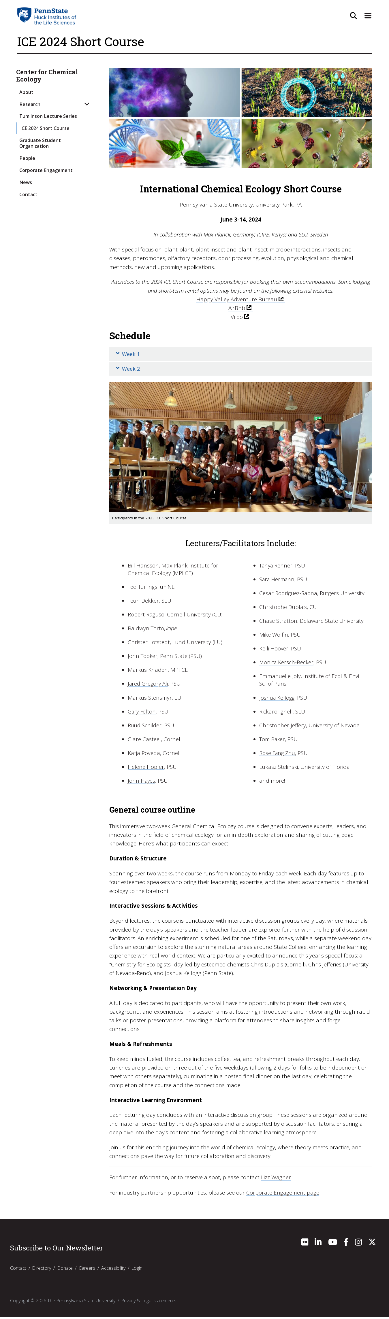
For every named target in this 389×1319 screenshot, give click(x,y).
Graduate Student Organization (40, 143)
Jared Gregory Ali (148, 686)
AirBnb (236, 308)
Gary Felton (142, 713)
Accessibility (113, 1270)
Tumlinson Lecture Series (48, 116)
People (27, 158)
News (25, 182)
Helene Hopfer (146, 769)
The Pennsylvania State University (81, 1302)
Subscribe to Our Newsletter (56, 1250)
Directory (41, 1270)
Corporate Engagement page (282, 1194)
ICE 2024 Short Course (44, 128)
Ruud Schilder (145, 727)
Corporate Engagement (46, 170)
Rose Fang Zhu (277, 755)
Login (136, 1270)
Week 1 (129, 354)
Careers (87, 1270)
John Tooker (143, 658)
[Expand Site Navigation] (367, 15)
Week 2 (129, 370)
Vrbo (237, 316)
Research (29, 104)
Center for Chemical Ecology (47, 76)
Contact (28, 194)
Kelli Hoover (274, 650)
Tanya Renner (276, 567)
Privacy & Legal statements (148, 1302)
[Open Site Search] (352, 15)
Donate (65, 1270)
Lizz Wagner (276, 1179)
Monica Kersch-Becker (287, 664)
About (26, 92)
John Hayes (142, 783)
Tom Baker (272, 741)
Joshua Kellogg (277, 699)
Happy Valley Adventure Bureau (237, 299)
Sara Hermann (277, 581)
